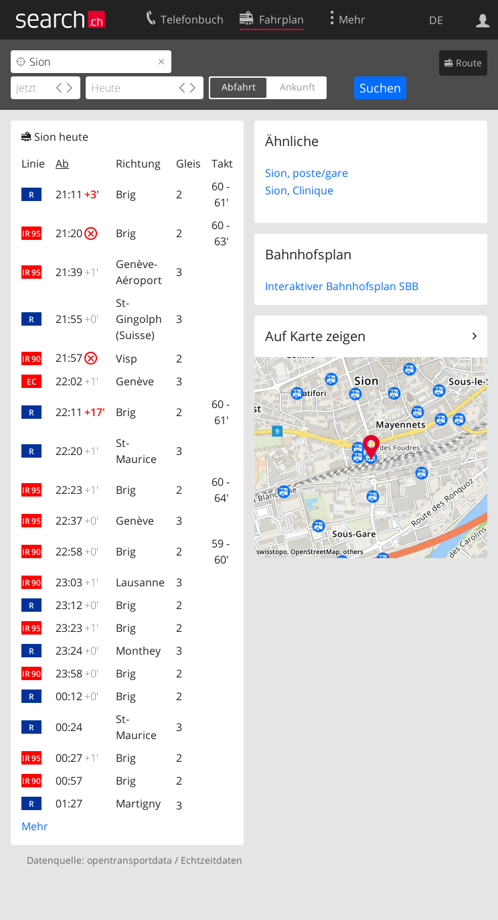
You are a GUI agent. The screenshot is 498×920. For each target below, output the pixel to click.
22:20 (77, 451)
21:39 (77, 272)
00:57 (69, 780)
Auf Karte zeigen (315, 336)
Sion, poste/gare (306, 173)
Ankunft (297, 86)
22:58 (77, 551)
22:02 (77, 381)
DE (436, 20)
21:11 (77, 194)
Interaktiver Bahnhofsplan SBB (341, 286)
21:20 (76, 233)
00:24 (69, 727)
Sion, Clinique (299, 190)
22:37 (77, 520)
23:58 (77, 673)
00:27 (77, 757)
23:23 (77, 627)
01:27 (69, 803)
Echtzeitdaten (211, 860)
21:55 (77, 319)
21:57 (76, 357)
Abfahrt (239, 86)
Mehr (34, 826)
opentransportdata (129, 860)
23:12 (77, 605)
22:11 (80, 412)
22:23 (77, 489)
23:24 (77, 650)
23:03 (77, 582)
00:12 (77, 696)
